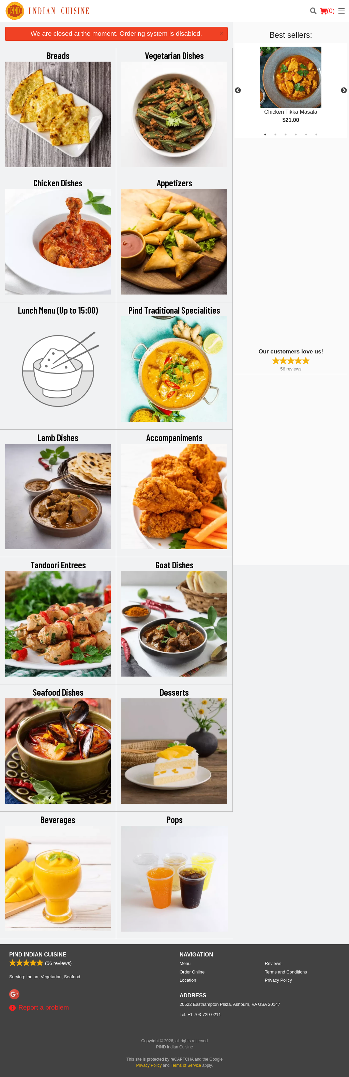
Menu (185, 963)
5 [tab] (306, 134)
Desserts (174, 691)
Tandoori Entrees (58, 564)
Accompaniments (174, 437)
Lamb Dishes (57, 437)
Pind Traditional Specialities (174, 309)
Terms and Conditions (286, 972)
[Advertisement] (277, 244)
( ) (327, 11)
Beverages (58, 819)
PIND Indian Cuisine (37, 954)
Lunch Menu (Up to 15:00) (58, 309)
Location (188, 980)
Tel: (200, 1014)
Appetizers (174, 182)
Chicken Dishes (57, 182)
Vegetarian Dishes (174, 55)
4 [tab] (295, 134)
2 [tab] (275, 134)
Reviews (273, 963)
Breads (58, 55)
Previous (237, 90)
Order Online (192, 972)
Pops (175, 819)
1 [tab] (265, 134)
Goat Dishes (174, 564)
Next (343, 90)
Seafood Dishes (58, 691)
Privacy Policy (278, 980)
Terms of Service (186, 1065)
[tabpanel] (291, 90)
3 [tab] (285, 134)
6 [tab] (316, 134)
